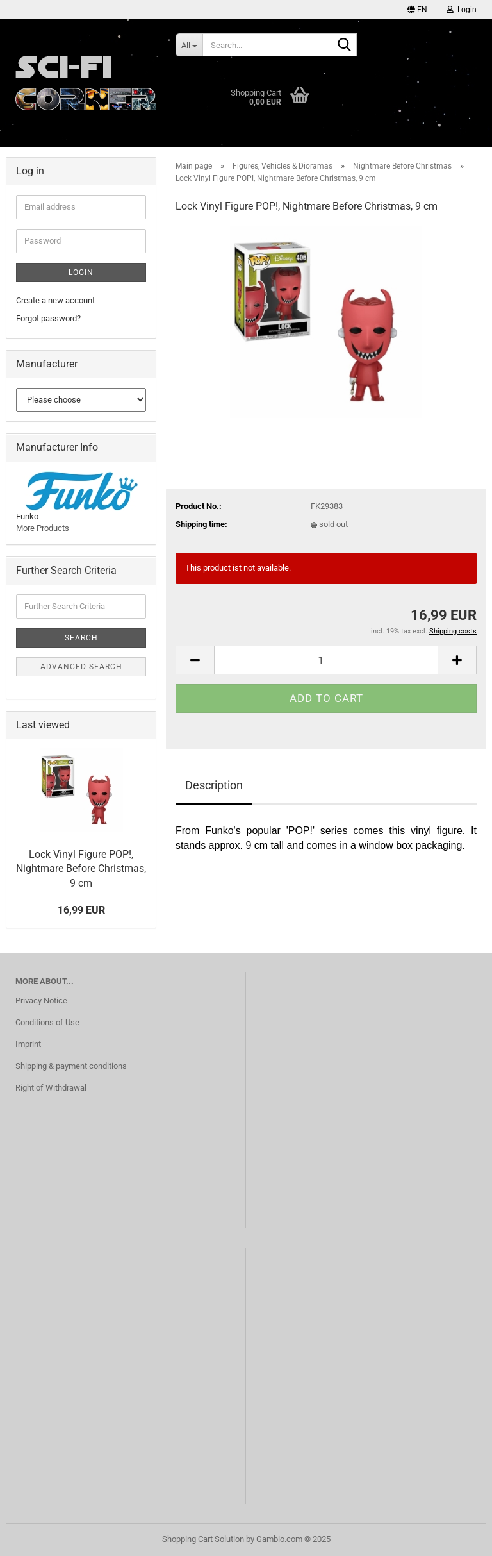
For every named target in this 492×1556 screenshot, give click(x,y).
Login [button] (462, 9)
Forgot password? (48, 318)
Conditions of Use (47, 1022)
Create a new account (55, 300)
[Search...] (189, 44)
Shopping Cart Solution (203, 1539)
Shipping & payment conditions (71, 1066)
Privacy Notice (41, 1000)
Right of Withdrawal (50, 1087)
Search (81, 637)
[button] (417, 9)
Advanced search (81, 666)
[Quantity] (326, 660)
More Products (42, 528)
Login (81, 272)
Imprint (28, 1044)
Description (214, 785)
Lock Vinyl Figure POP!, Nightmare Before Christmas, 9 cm (81, 869)
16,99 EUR (81, 910)
